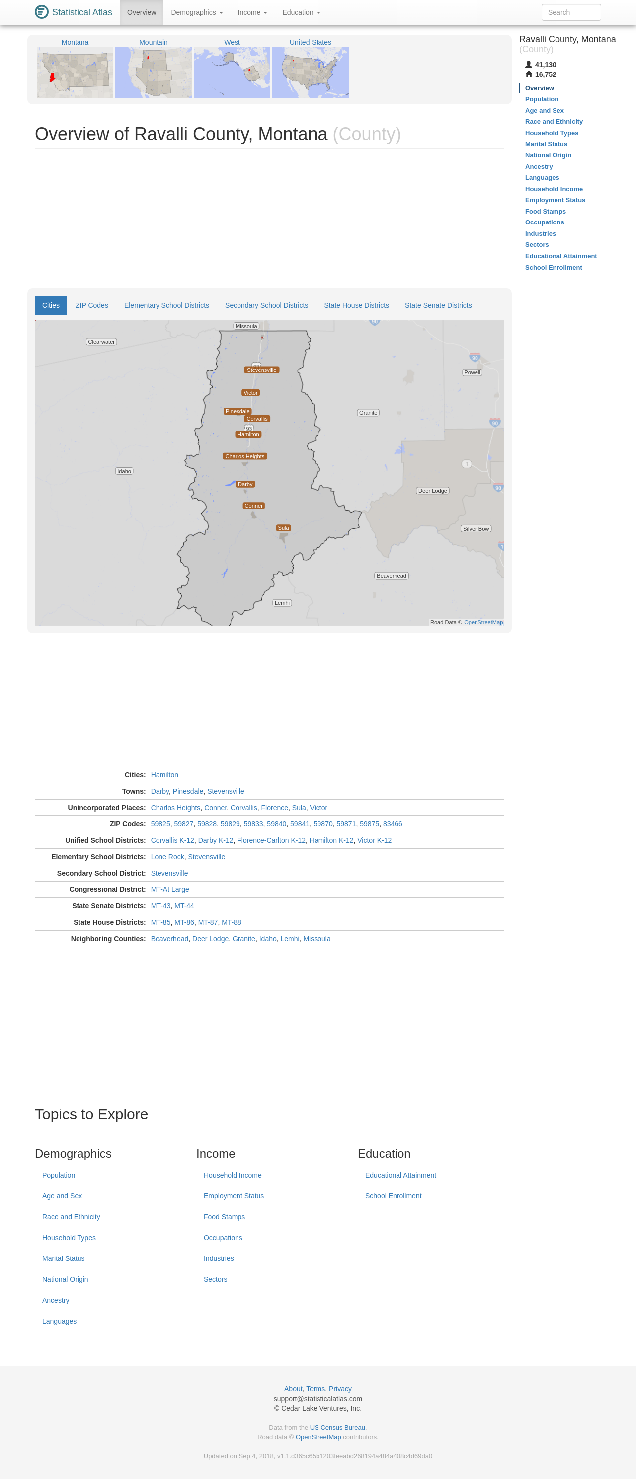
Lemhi (290, 939)
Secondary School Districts (266, 305)
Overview (141, 12)
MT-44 (184, 906)
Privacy (340, 1389)
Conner (215, 808)
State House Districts (356, 305)
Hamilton (164, 775)
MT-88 (231, 922)
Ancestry (55, 1300)
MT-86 (184, 922)
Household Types (69, 1238)
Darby (160, 791)
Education (301, 12)
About (293, 1389)
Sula (299, 808)
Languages (59, 1321)
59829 (230, 824)
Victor (319, 808)
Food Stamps (224, 1217)
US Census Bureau (337, 1427)
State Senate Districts (438, 305)
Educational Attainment (400, 1175)
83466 (392, 824)
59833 (253, 824)
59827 (183, 824)
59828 (207, 824)
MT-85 (161, 922)
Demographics (197, 12)
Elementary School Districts (166, 305)
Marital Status (63, 1258)
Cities (51, 305)
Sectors (215, 1279)
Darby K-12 (216, 840)
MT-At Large (170, 889)
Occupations (223, 1238)
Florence (274, 808)
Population (58, 1175)
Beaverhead (170, 939)
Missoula (316, 939)
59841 (300, 824)
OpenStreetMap (318, 1437)
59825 (160, 824)
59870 (323, 824)
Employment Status (234, 1196)
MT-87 (208, 922)
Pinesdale (188, 791)
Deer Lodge (210, 939)
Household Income (233, 1175)
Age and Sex (62, 1196)
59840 (276, 824)
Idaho (268, 939)
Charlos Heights (176, 808)
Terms (315, 1389)
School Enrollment (393, 1196)
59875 (369, 824)
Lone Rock (167, 857)
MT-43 (161, 906)
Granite (244, 939)
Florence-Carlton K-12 (271, 840)
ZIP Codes (92, 305)
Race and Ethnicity (71, 1217)
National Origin (65, 1279)
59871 (346, 824)
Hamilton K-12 (332, 840)
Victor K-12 (374, 840)
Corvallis (244, 808)
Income (253, 12)
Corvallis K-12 (172, 840)
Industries (219, 1258)
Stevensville (225, 791)
